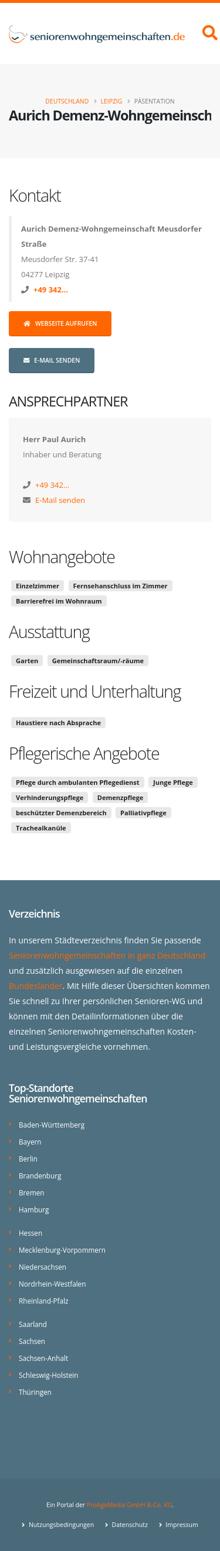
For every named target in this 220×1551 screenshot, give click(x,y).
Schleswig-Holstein (48, 1375)
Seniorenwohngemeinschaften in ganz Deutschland (107, 955)
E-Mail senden (51, 360)
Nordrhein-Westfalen (52, 1283)
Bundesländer (36, 985)
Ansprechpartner (68, 401)
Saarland (33, 1324)
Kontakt (34, 195)
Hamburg (34, 1209)
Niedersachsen (42, 1266)
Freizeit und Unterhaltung (95, 691)
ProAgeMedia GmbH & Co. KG (129, 1505)
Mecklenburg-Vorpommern (62, 1249)
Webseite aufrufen (60, 323)
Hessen (30, 1233)
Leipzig (112, 101)
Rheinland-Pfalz (43, 1300)
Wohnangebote (62, 556)
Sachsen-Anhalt (43, 1358)
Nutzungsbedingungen (60, 1525)
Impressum (181, 1525)
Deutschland (67, 101)
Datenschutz (129, 1525)
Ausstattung (49, 631)
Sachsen (32, 1341)
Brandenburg (40, 1175)
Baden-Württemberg (51, 1124)
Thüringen (35, 1392)
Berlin (28, 1158)
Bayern (30, 1141)
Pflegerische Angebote (84, 753)
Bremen (31, 1192)
